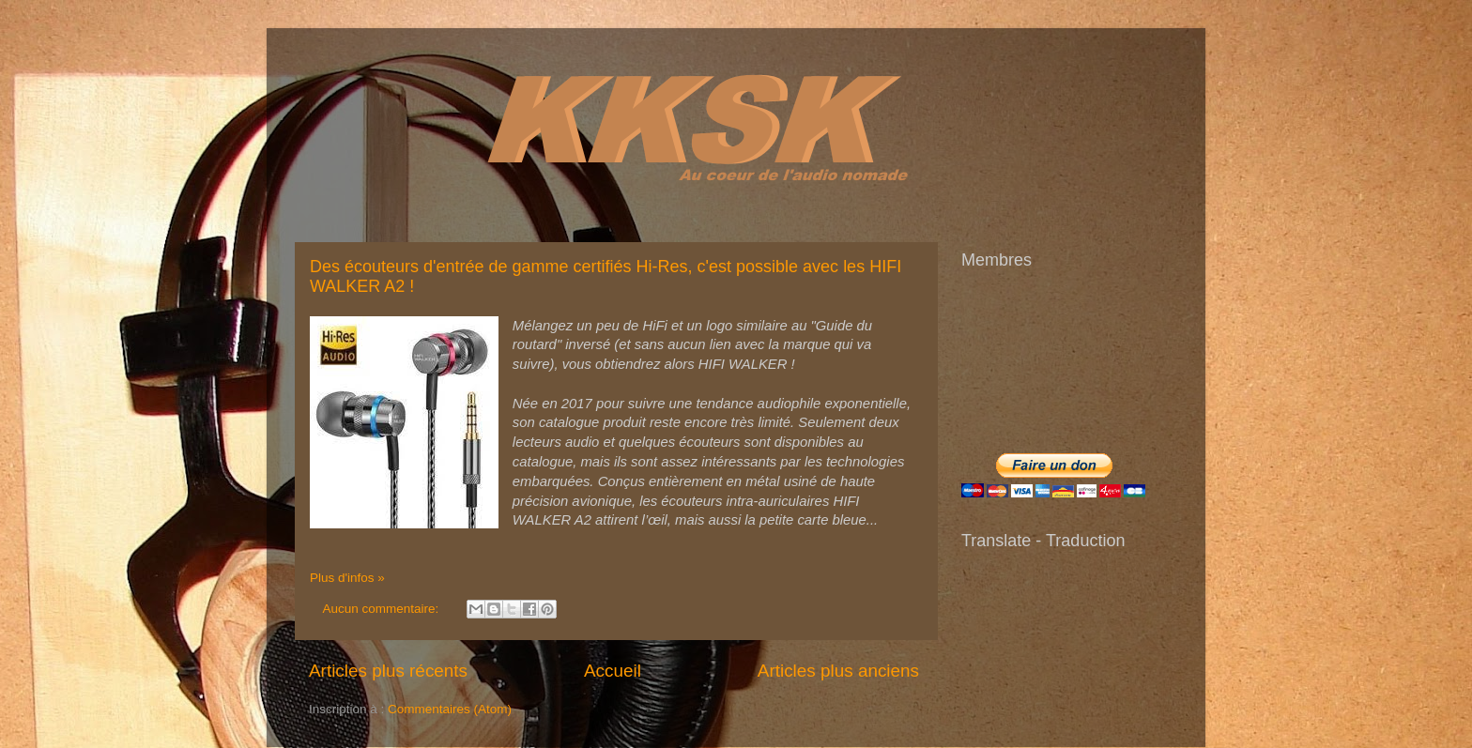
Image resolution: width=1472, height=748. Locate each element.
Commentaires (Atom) (450, 709)
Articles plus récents (388, 670)
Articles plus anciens (838, 670)
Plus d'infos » (347, 578)
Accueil (612, 670)
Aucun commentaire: (383, 609)
